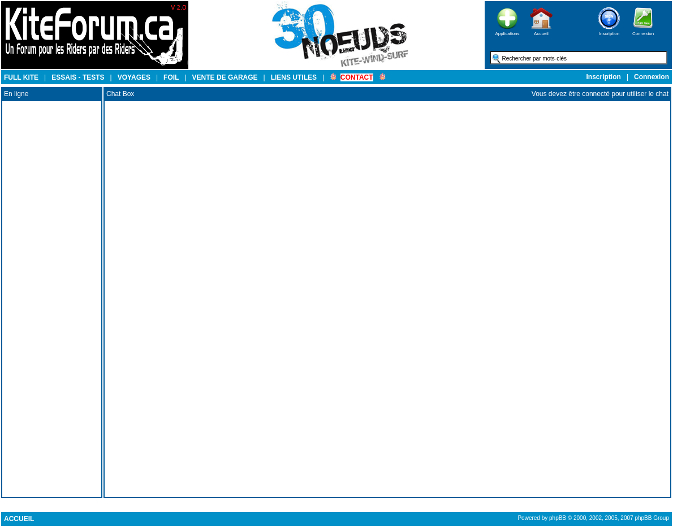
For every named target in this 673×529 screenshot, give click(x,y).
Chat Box (120, 94)
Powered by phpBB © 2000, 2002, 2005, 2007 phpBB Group (593, 518)
